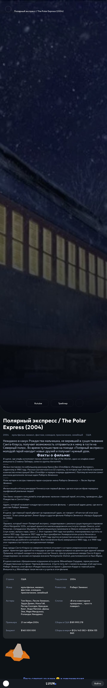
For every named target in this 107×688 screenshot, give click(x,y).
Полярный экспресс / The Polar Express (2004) (34, 9)
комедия (50, 435)
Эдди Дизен (27, 603)
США (88, 435)
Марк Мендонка (34, 611)
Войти (97, 683)
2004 (6, 435)
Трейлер (62, 403)
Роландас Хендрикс (32, 614)
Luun (50, 683)
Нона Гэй (40, 603)
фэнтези (39, 435)
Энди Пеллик (34, 608)
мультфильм (18, 435)
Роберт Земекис (79, 587)
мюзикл (30, 435)
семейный (77, 435)
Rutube (38, 403)
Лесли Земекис (41, 600)
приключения (63, 435)
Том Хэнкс (26, 600)
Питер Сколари (29, 606)
